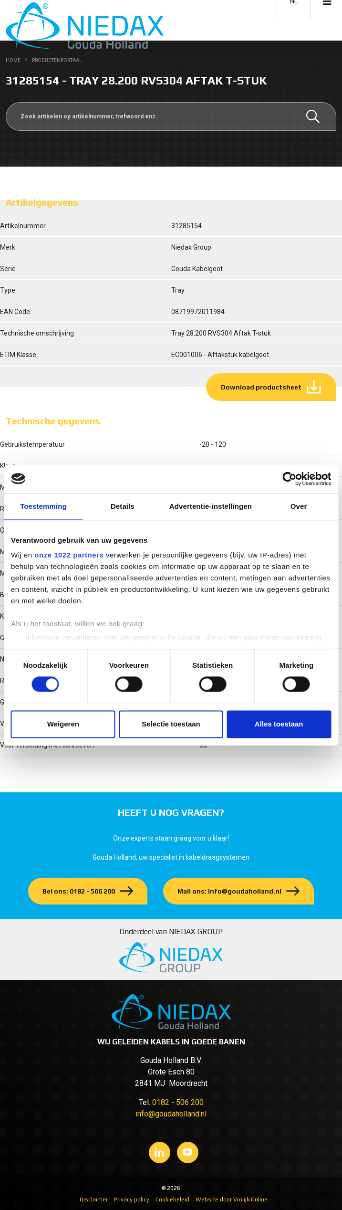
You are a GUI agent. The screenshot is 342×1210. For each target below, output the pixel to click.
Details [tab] (123, 506)
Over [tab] (298, 506)
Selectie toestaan (171, 724)
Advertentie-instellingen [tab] (210, 506)
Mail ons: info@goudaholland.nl (229, 891)
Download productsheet (261, 387)
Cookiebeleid (172, 1199)
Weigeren (63, 724)
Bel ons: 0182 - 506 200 (78, 891)
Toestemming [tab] (43, 506)
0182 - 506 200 (178, 1102)
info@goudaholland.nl (171, 1113)
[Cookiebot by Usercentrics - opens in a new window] (289, 479)
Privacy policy (131, 1199)
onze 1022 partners (69, 555)
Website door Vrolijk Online (232, 1199)
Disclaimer (94, 1199)
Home (13, 60)
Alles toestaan (279, 724)
